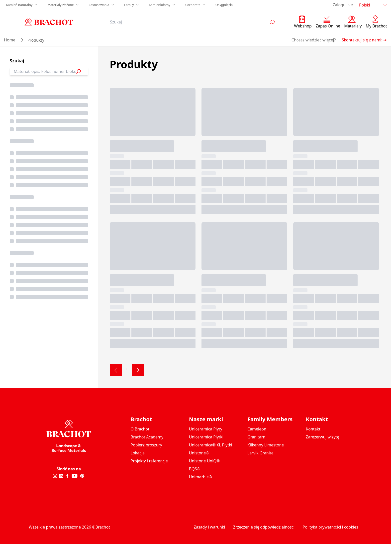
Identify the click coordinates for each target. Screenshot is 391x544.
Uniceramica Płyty (205, 429)
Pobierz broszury (146, 445)
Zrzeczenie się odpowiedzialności (264, 527)
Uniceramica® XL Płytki (210, 445)
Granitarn (256, 437)
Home (9, 40)
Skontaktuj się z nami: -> (364, 40)
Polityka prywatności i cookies (330, 527)
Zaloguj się (343, 4)
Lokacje (138, 453)
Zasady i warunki (209, 527)
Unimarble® (200, 477)
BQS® (194, 469)
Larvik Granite (260, 453)
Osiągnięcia (224, 4)
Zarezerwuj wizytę (322, 437)
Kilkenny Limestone (265, 445)
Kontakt (313, 429)
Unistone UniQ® (204, 461)
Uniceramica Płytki (206, 437)
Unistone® (199, 453)
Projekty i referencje (149, 461)
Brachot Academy (147, 437)
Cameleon (256, 429)
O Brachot (140, 429)
